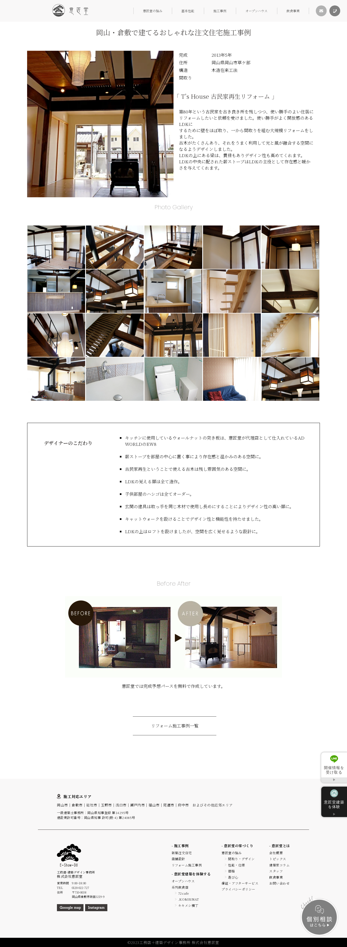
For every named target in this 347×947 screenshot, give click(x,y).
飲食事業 (293, 10)
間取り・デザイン (241, 858)
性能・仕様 (236, 865)
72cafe (183, 893)
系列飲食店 (180, 887)
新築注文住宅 (182, 852)
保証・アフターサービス (239, 883)
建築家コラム (279, 865)
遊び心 (233, 877)
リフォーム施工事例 (187, 865)
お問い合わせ (279, 883)
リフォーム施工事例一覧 (174, 726)
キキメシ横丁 (188, 905)
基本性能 (187, 10)
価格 (231, 871)
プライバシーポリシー (238, 889)
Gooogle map (70, 907)
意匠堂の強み (152, 10)
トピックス (277, 858)
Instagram (96, 907)
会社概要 (276, 852)
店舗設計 (178, 858)
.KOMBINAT (188, 899)
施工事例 (219, 10)
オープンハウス (256, 10)
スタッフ (276, 871)
